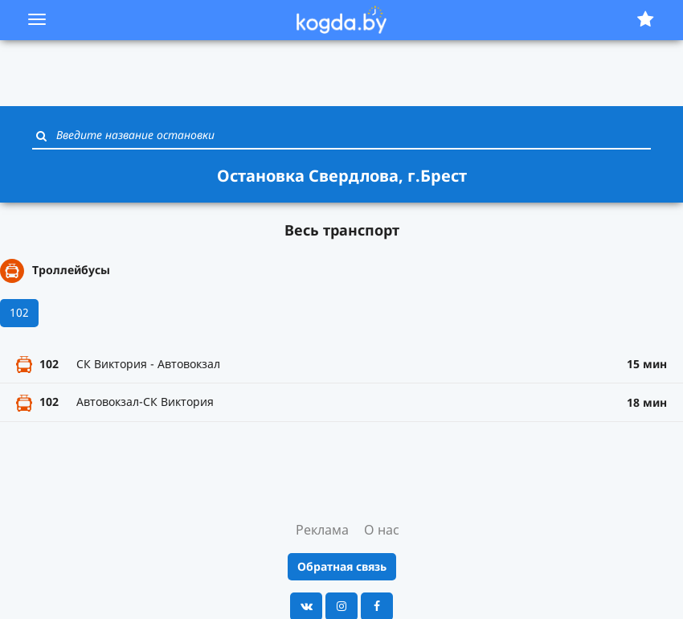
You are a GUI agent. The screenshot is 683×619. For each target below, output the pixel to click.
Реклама (322, 530)
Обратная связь (341, 566)
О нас (381, 530)
